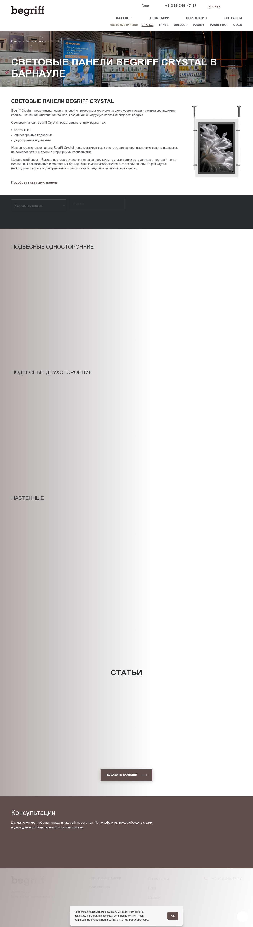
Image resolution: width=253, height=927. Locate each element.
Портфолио (196, 18)
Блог (145, 6)
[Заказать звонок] (233, 6)
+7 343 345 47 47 (181, 6)
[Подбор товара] (35, 182)
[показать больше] (127, 775)
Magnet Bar (219, 24)
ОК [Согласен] (173, 915)
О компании (158, 18)
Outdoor (180, 24)
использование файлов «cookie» (93, 915)
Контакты (233, 18)
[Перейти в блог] (242, 916)
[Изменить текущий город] (213, 6)
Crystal (147, 24)
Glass (237, 24)
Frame (163, 24)
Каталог (123, 18)
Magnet (198, 24)
